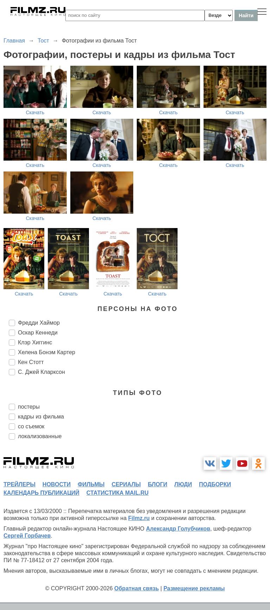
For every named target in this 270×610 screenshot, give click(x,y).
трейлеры (20, 484)
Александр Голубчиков (178, 529)
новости (57, 484)
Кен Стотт (31, 362)
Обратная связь (136, 588)
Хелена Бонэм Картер (46, 352)
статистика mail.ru (117, 493)
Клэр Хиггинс (35, 342)
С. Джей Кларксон (41, 372)
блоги (157, 484)
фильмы (91, 484)
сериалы (126, 484)
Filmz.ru (139, 518)
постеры (29, 407)
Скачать (35, 112)
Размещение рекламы (194, 588)
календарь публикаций (41, 493)
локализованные (40, 436)
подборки (215, 484)
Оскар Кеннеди (38, 333)
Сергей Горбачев (27, 536)
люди (183, 484)
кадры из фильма (41, 417)
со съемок (31, 426)
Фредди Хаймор (39, 323)
